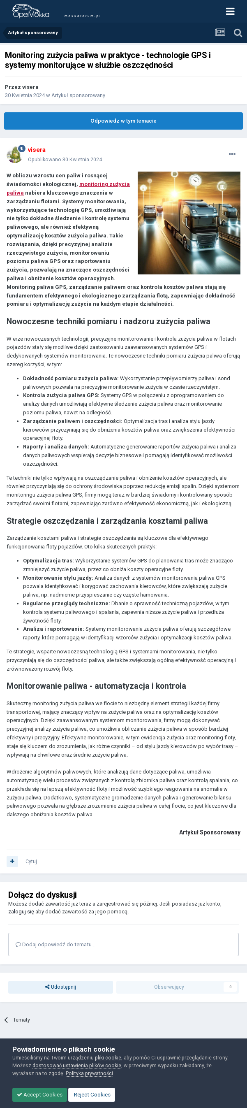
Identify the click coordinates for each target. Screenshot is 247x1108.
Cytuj (31, 861)
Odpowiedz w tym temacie (123, 121)
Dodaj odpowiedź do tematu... (55, 944)
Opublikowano (65, 159)
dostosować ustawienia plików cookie (76, 1065)
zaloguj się (21, 911)
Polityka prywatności (89, 1073)
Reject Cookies (92, 1095)
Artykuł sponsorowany (78, 95)
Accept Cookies (39, 1095)
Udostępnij (60, 987)
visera (30, 87)
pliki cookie (108, 1058)
